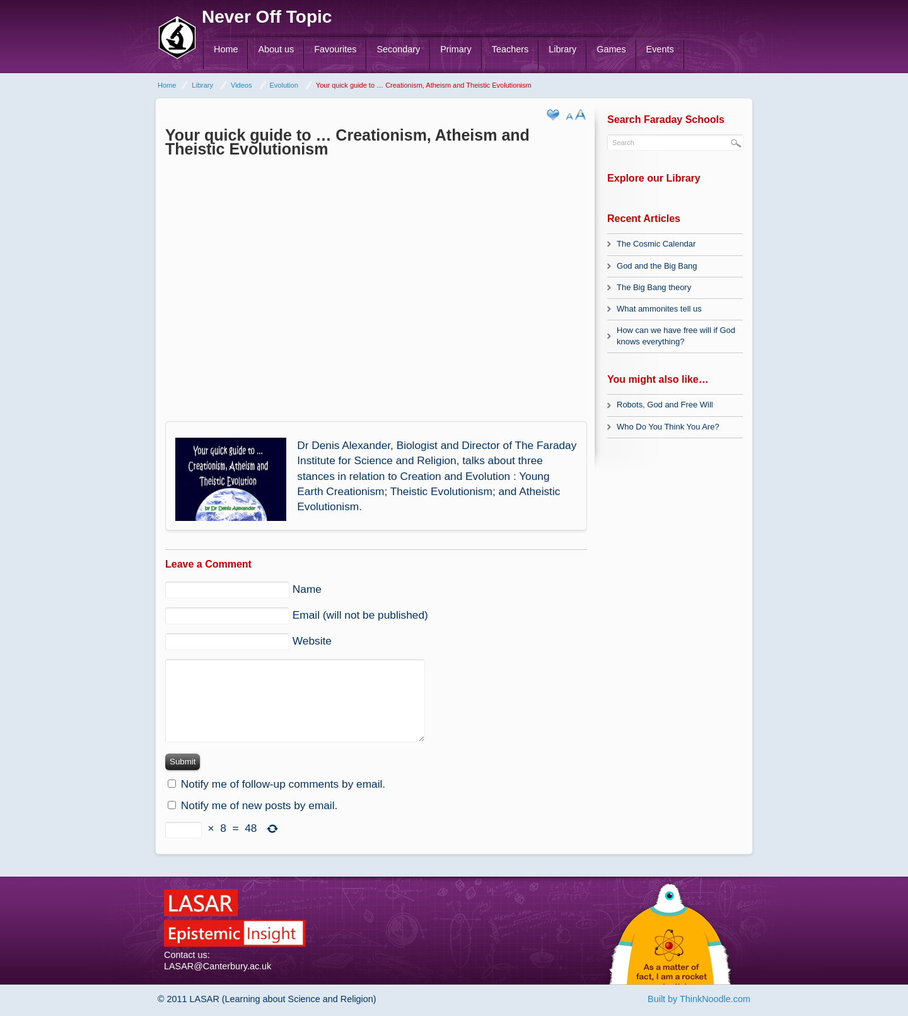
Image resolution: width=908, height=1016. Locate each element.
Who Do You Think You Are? (668, 426)
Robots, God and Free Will (665, 404)
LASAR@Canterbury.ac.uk (217, 966)
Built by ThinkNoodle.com (699, 999)
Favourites (335, 49)
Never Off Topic (267, 16)
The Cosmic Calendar (656, 243)
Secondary (398, 49)
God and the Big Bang (657, 266)
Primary (456, 49)
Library (562, 49)
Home (226, 49)
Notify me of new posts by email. (259, 805)
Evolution (284, 85)
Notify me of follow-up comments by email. (283, 784)
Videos (241, 85)
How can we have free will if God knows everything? (676, 335)
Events (660, 49)
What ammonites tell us (659, 308)
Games (611, 49)
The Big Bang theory (654, 287)
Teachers (510, 49)
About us (276, 49)
